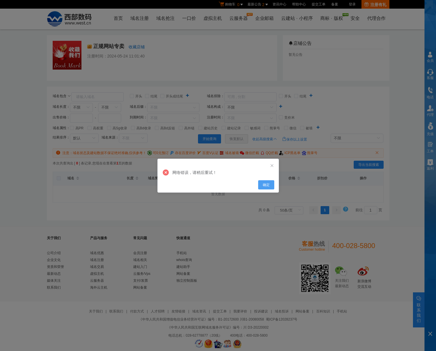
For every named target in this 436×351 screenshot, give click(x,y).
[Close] (272, 165)
